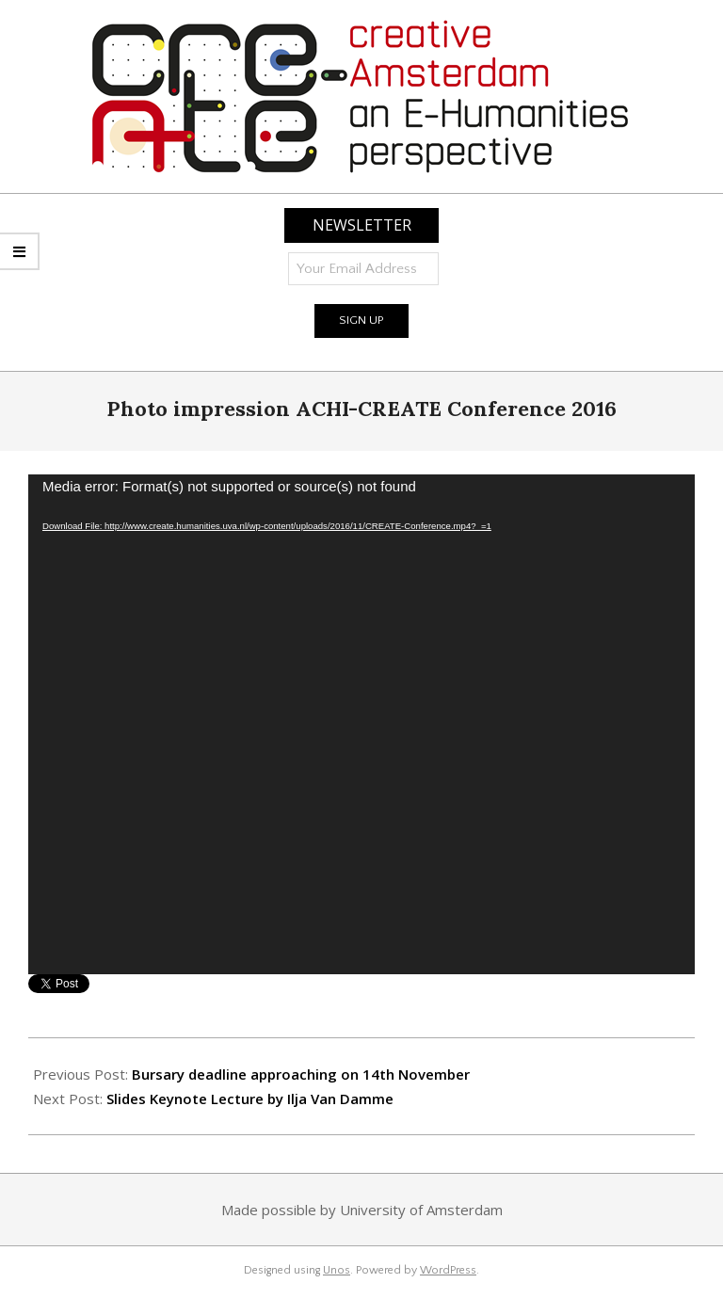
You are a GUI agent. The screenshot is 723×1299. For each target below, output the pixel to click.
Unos (336, 1270)
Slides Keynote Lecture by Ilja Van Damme (250, 1098)
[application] (361, 724)
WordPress (448, 1270)
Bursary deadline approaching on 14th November (301, 1074)
